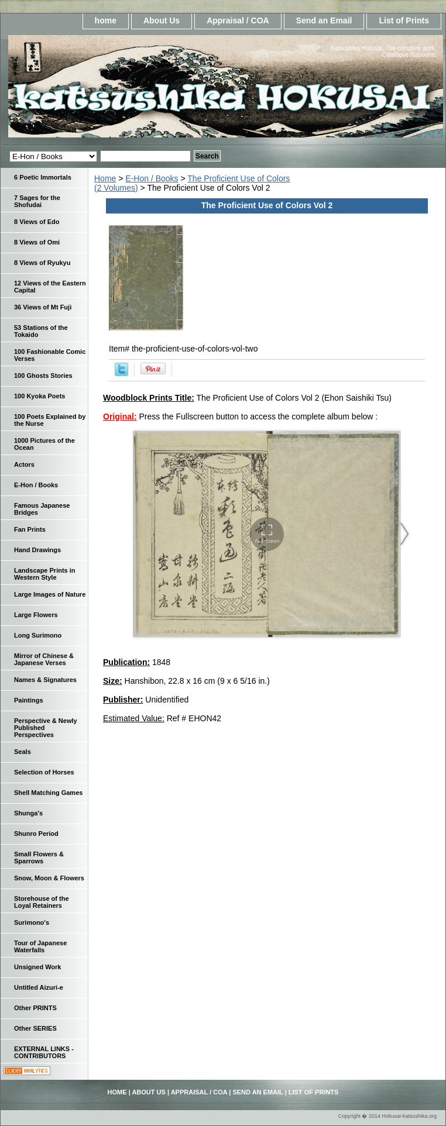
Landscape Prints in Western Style (45, 574)
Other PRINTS (35, 1007)
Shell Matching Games (48, 792)
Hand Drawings (37, 549)
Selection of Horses (44, 772)
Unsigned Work (37, 966)
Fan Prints (30, 529)
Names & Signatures (45, 679)
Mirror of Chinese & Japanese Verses (44, 659)
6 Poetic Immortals (42, 177)
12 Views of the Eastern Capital (50, 287)
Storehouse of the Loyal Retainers (41, 902)
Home (105, 178)
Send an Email (324, 20)
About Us (161, 20)
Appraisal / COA (238, 20)
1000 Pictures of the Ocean (44, 444)
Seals (22, 751)
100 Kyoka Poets (39, 396)
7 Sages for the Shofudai (37, 201)
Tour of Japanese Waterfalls (40, 946)
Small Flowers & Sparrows (39, 857)
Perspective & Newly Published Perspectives (45, 727)
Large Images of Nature (49, 594)
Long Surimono (37, 635)
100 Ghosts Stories (43, 375)
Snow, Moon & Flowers (49, 877)
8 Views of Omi (37, 242)
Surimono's (31, 922)
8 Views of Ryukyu (42, 262)
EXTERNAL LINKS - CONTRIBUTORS (44, 1052)
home (105, 20)
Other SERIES (35, 1028)
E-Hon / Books (151, 178)
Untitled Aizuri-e (38, 987)
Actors (24, 464)
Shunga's (28, 813)
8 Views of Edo (36, 221)
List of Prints (404, 20)
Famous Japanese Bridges (42, 509)
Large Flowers (36, 614)
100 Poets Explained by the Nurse (49, 420)
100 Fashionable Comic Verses (49, 355)
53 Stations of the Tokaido (41, 331)
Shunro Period (36, 833)
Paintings (28, 700)
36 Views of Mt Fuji (42, 307)
